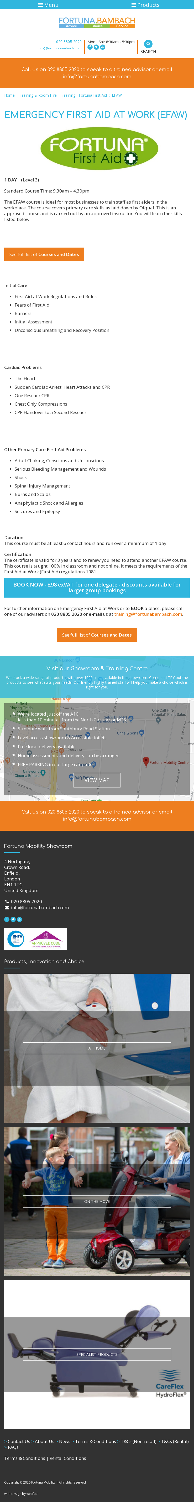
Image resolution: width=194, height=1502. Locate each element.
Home (9, 95)
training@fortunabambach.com (148, 614)
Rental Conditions (68, 1458)
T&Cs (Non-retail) (136, 1441)
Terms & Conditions (93, 1441)
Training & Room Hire (38, 95)
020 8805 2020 (69, 42)
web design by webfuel (21, 1493)
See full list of (44, 254)
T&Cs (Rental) (173, 1441)
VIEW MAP (97, 780)
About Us (42, 1441)
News (62, 1441)
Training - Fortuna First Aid (84, 95)
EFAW (117, 95)
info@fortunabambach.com (60, 48)
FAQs (11, 1447)
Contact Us (17, 1441)
